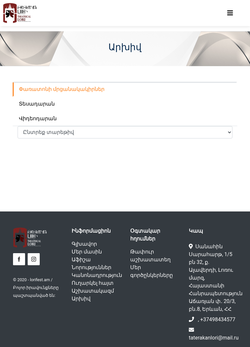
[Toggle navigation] (230, 13)
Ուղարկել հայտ (93, 283)
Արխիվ (81, 299)
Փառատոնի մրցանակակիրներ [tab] (61, 89)
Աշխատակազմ (93, 291)
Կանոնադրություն (97, 275)
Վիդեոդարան (38, 118)
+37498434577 (217, 319)
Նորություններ (91, 267)
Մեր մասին (87, 252)
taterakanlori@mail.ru (214, 338)
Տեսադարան (37, 104)
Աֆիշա (81, 259)
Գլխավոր (84, 244)
